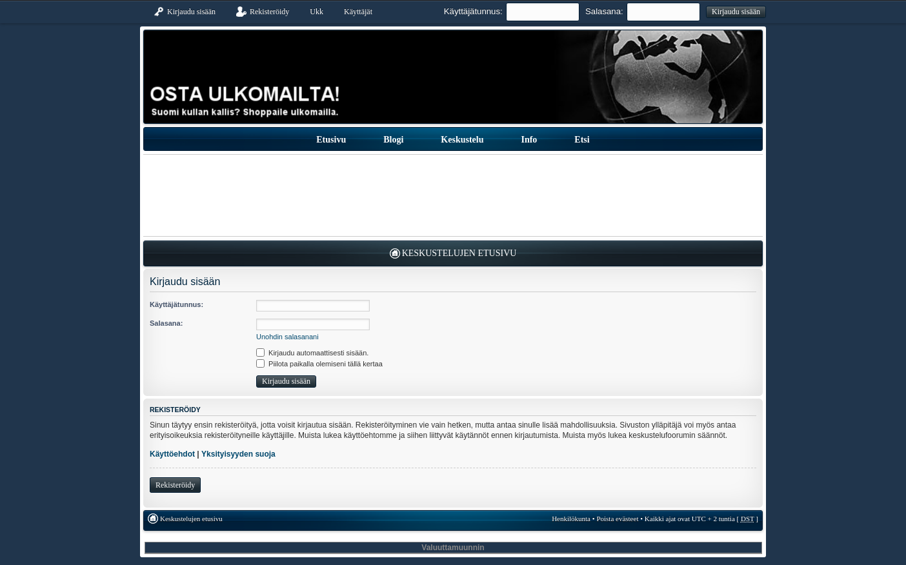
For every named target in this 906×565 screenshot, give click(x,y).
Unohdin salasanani (287, 337)
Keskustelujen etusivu (459, 253)
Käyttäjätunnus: (473, 11)
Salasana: (604, 11)
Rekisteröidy (175, 485)
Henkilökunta (571, 518)
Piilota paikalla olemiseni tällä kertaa (319, 364)
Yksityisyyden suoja (238, 454)
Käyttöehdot (172, 454)
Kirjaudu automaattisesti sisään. (312, 353)
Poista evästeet (617, 518)
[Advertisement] (453, 195)
